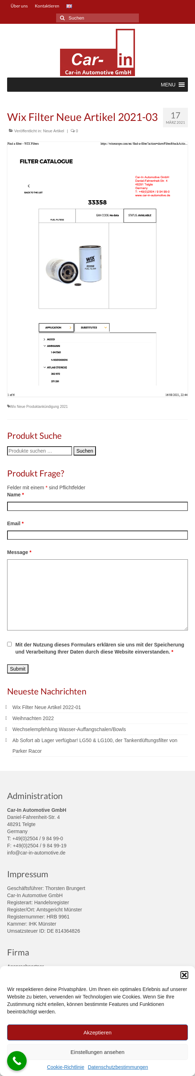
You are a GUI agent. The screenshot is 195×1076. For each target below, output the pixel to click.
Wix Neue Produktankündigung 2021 (39, 407)
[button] (184, 975)
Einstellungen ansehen (98, 1052)
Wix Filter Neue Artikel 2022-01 (46, 707)
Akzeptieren (97, 1032)
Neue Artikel (53, 131)
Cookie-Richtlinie (65, 1067)
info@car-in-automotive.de (36, 853)
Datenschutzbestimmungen (118, 1067)
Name (15, 494)
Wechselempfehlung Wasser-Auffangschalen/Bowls (69, 729)
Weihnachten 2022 (33, 718)
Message (19, 552)
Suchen (84, 451)
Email (15, 523)
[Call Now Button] (17, 1061)
